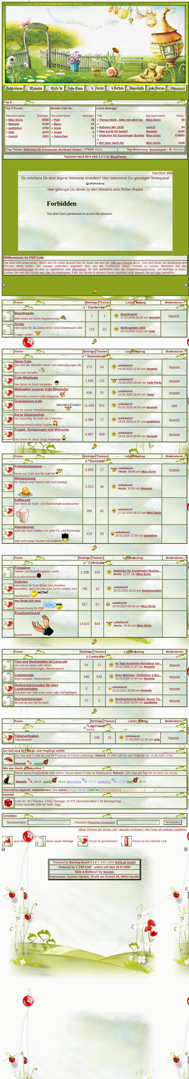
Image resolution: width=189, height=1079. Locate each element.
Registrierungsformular (18, 269)
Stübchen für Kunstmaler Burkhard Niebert (52, 149)
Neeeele (13, 124)
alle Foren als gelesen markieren (166, 829)
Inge (152, 331)
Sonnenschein (152, 590)
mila (11, 132)
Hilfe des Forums (121, 262)
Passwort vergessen (101, 822)
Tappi (150, 394)
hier (158, 272)
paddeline (15, 128)
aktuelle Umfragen (131, 829)
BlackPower (118, 156)
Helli (174, 405)
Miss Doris (15, 119)
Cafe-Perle (154, 382)
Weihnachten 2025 (133, 327)
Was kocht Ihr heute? (113, 131)
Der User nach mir (111, 143)
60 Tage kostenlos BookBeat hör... (138, 663)
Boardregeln (157, 149)
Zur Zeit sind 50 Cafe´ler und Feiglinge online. (34, 750)
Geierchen (61, 136)
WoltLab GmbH (125, 862)
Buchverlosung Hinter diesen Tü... (138, 699)
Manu (57, 124)
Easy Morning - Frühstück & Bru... (138, 675)
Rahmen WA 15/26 (111, 127)
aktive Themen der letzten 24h (97, 829)
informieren (79, 269)
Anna (57, 128)
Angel (58, 132)
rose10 (13, 136)
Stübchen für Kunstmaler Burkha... (137, 570)
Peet (57, 119)
